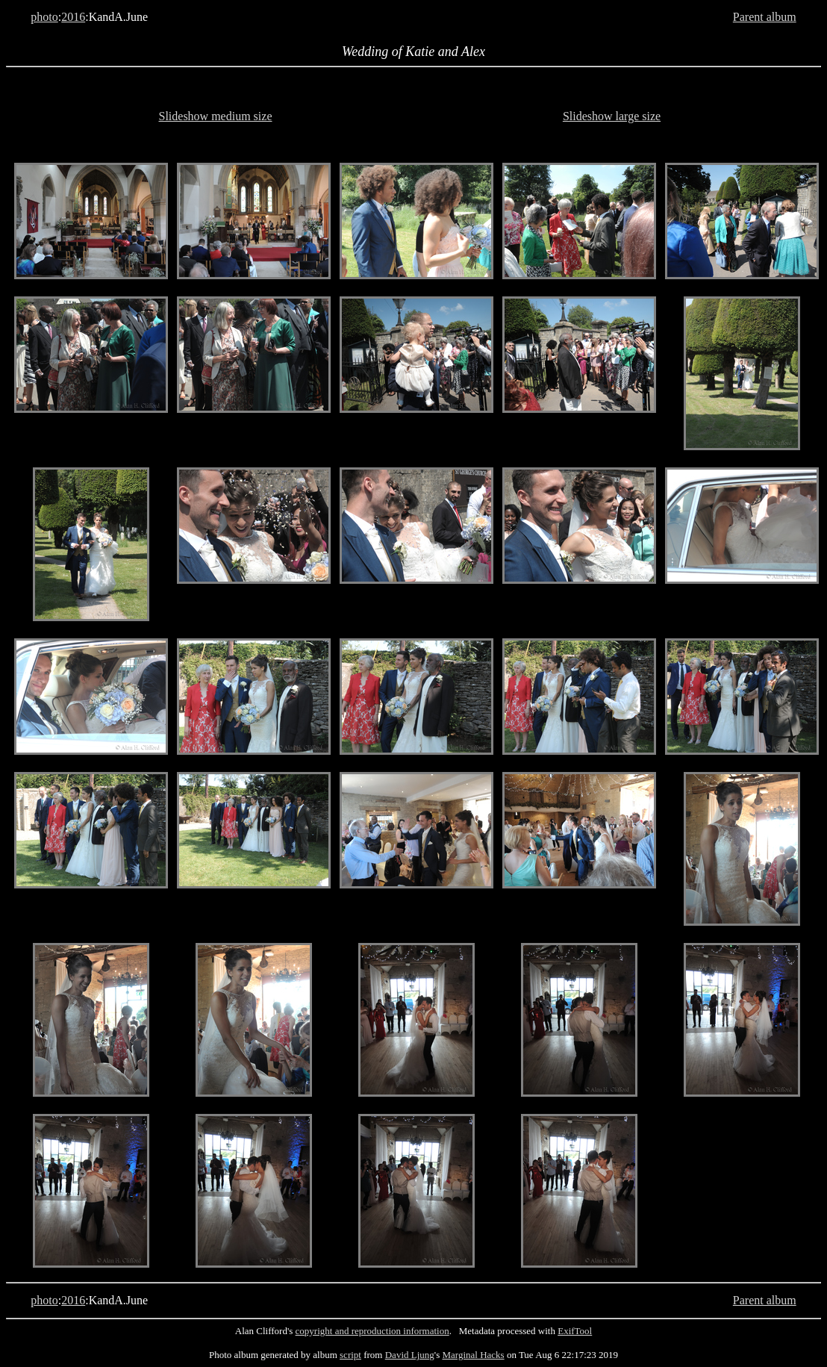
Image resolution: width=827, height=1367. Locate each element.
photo (44, 16)
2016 (73, 16)
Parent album (764, 16)
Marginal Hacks (473, 1354)
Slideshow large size (612, 116)
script (350, 1354)
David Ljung (409, 1354)
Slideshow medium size (215, 116)
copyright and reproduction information (372, 1330)
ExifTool (575, 1330)
